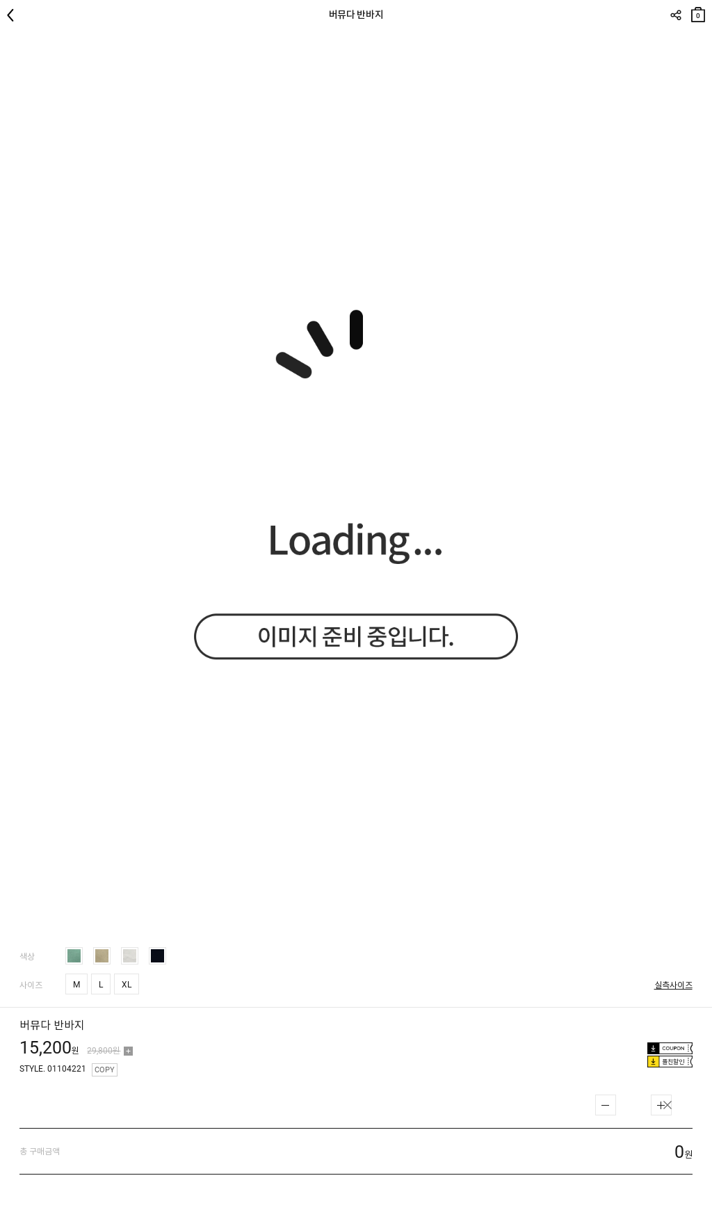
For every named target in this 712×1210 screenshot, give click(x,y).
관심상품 (700, 42)
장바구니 (698, 11)
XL (126, 985)
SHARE (675, 15)
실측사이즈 (673, 985)
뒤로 (13, 15)
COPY (105, 1069)
